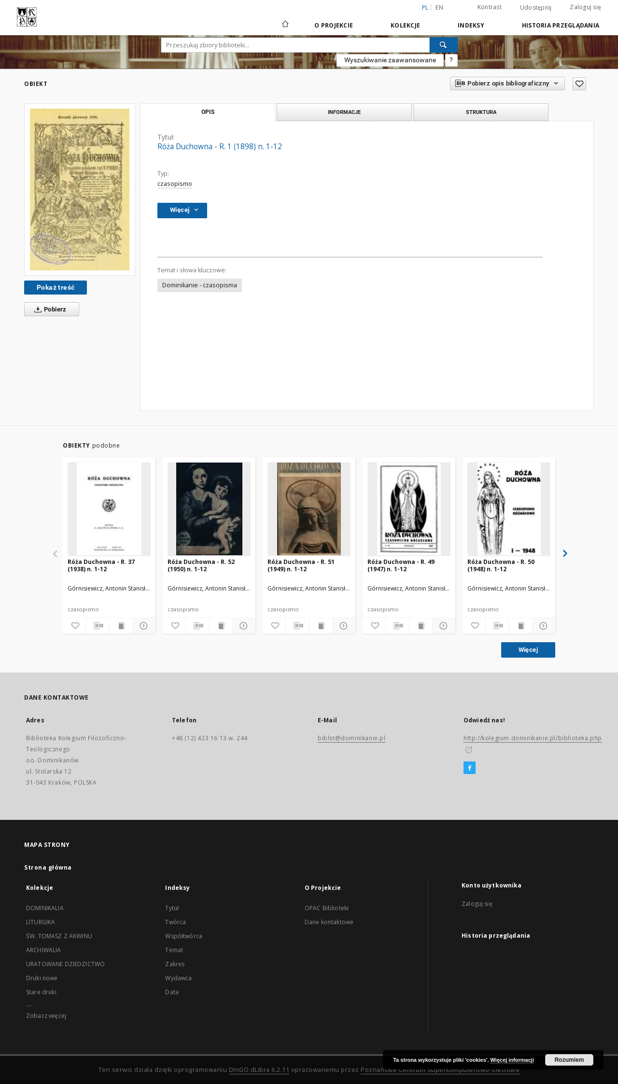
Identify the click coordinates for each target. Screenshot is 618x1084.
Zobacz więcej (46, 1016)
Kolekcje (405, 25)
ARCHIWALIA (43, 950)
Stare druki (41, 992)
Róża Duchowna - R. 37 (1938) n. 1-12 (101, 565)
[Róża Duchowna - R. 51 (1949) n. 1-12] (309, 509)
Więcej (528, 649)
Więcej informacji (512, 1060)
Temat (174, 950)
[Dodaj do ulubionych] (579, 83)
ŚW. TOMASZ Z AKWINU (59, 936)
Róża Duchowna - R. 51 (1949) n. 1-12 (301, 565)
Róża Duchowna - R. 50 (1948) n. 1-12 (500, 565)
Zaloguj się (585, 7)
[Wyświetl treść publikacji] (121, 625)
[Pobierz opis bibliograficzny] (97, 625)
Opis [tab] (207, 112)
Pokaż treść (55, 287)
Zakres (174, 964)
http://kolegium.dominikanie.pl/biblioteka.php (533, 738)
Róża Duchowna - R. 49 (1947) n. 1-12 (401, 565)
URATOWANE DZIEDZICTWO (65, 964)
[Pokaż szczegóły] (142, 625)
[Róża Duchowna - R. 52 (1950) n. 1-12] (209, 509)
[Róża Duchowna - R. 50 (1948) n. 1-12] (509, 509)
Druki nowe (42, 978)
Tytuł (172, 908)
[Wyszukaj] (444, 45)
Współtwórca (183, 936)
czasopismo (174, 184)
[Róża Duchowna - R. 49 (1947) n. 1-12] (409, 509)
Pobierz (48, 309)
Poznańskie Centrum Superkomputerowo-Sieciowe (440, 1070)
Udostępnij (536, 8)
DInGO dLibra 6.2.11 (259, 1070)
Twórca (175, 922)
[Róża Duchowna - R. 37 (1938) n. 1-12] (109, 509)
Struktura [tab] (481, 112)
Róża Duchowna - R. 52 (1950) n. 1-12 (201, 565)
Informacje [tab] (344, 112)
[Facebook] (470, 768)
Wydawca (178, 978)
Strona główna (48, 867)
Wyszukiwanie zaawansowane (390, 60)
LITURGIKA (40, 922)
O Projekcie (333, 25)
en (439, 7)
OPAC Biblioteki (327, 908)
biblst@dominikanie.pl (352, 738)
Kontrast (490, 7)
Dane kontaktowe (329, 922)
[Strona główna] (284, 25)
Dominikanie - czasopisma (199, 285)
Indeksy (471, 25)
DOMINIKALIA (45, 908)
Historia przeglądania (560, 25)
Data (172, 992)
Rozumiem (569, 1059)
